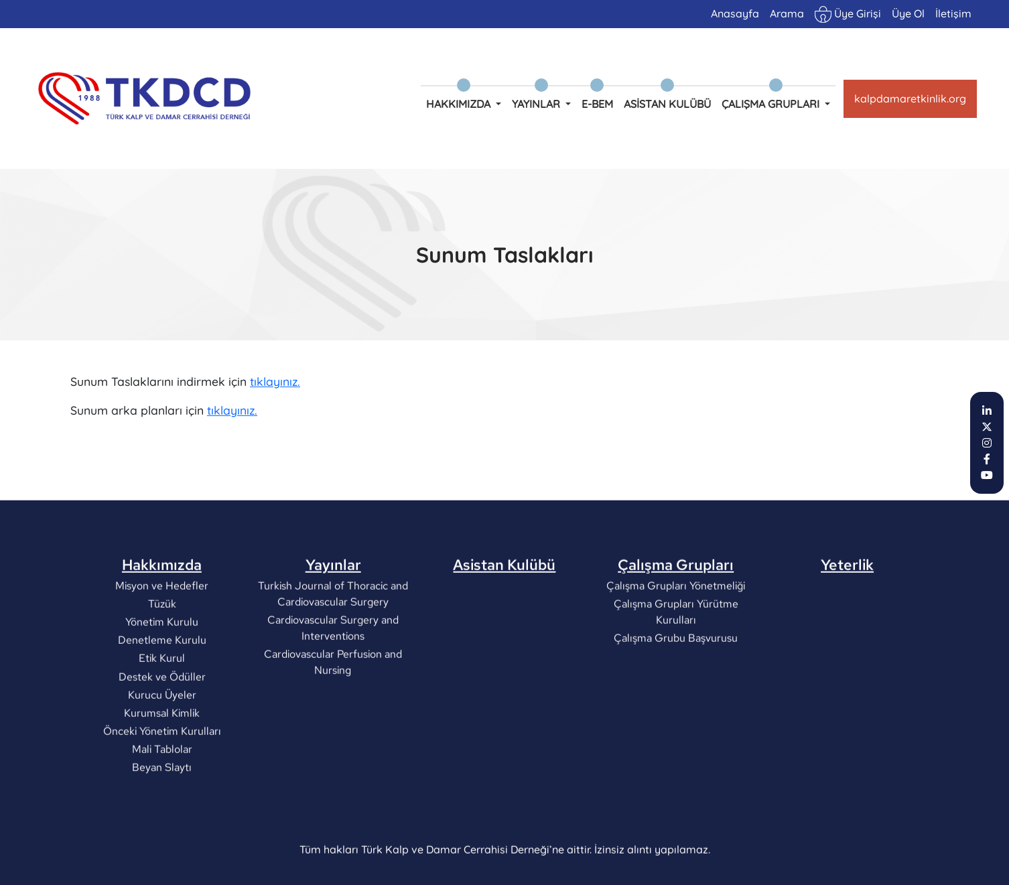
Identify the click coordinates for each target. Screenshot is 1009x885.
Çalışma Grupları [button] (772, 104)
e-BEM (597, 104)
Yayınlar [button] (537, 104)
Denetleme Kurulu (161, 688)
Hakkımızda (162, 613)
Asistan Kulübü (667, 104)
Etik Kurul (162, 706)
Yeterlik (847, 613)
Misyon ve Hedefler (161, 633)
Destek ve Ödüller (161, 725)
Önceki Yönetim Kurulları (161, 779)
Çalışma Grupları (676, 613)
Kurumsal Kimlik (162, 761)
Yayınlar (333, 613)
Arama (787, 13)
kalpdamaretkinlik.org (910, 98)
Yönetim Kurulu (161, 670)
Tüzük (161, 651)
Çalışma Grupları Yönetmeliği (675, 633)
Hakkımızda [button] (459, 104)
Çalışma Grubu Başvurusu (676, 686)
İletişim (953, 13)
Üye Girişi (848, 14)
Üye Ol (908, 13)
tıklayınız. (275, 383)
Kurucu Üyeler (161, 743)
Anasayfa (735, 13)
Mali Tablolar (161, 798)
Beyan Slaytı (162, 816)
